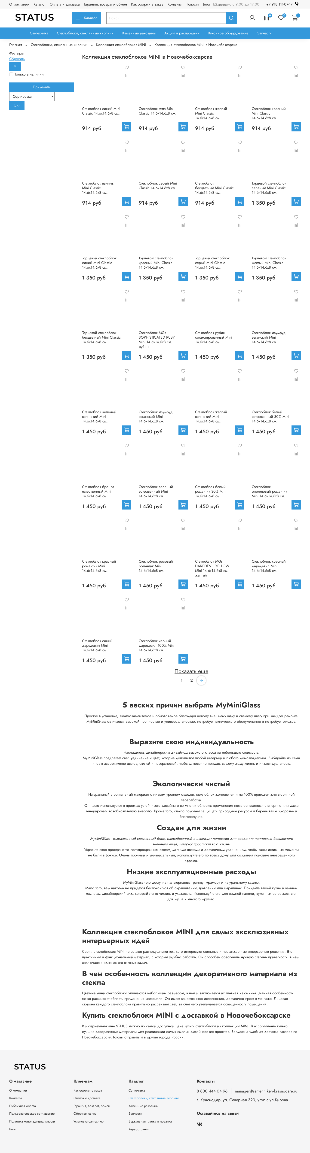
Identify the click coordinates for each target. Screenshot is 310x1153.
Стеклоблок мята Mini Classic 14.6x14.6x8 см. (157, 111)
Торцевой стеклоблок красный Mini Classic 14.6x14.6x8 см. (156, 262)
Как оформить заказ (147, 4)
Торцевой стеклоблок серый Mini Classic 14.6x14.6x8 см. (212, 262)
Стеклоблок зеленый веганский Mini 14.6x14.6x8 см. (99, 416)
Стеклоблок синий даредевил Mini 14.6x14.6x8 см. (97, 645)
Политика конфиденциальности (32, 1121)
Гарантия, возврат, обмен (92, 1106)
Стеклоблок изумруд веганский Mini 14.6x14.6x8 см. (268, 337)
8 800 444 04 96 (212, 1091)
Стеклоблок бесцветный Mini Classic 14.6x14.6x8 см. (214, 188)
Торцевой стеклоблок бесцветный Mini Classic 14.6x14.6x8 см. (101, 337)
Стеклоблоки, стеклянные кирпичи (85, 33)
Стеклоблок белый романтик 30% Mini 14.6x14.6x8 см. (210, 491)
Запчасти (264, 33)
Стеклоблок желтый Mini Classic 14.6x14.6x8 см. (211, 113)
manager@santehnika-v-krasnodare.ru (266, 1091)
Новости (192, 4)
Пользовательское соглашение (32, 1113)
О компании (19, 4)
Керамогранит (139, 1129)
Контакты (174, 4)
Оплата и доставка (65, 4)
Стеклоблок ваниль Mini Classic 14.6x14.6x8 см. (98, 188)
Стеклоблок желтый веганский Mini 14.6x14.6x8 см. (211, 416)
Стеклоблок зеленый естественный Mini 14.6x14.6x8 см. (156, 491)
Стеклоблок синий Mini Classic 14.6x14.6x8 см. (101, 111)
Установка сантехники (89, 1121)
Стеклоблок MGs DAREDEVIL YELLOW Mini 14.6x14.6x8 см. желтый (212, 568)
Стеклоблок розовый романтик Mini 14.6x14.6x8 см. (156, 566)
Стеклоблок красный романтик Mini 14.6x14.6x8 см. (99, 566)
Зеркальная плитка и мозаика (150, 1121)
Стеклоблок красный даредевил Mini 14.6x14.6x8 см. (269, 566)
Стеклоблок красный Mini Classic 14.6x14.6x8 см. (269, 113)
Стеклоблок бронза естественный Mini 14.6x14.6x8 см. (98, 491)
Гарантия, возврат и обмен (105, 4)
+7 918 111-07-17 (283, 4)
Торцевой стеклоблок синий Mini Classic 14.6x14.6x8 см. (99, 262)
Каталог (40, 4)
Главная (15, 44)
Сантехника (39, 33)
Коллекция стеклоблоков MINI (121, 44)
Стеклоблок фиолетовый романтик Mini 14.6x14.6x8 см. (269, 491)
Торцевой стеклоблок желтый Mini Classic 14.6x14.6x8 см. (269, 262)
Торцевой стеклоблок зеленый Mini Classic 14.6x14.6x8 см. (269, 188)
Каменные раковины (139, 33)
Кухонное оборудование (228, 33)
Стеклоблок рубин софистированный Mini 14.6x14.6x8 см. (213, 337)
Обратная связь (85, 1113)
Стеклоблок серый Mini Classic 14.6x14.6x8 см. (158, 186)
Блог (206, 4)
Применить (42, 87)
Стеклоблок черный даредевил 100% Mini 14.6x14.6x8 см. (157, 645)
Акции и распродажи (182, 33)
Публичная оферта (22, 1106)
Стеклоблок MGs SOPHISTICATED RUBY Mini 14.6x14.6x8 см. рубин (157, 339)
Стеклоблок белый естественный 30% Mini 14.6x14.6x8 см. (270, 416)
